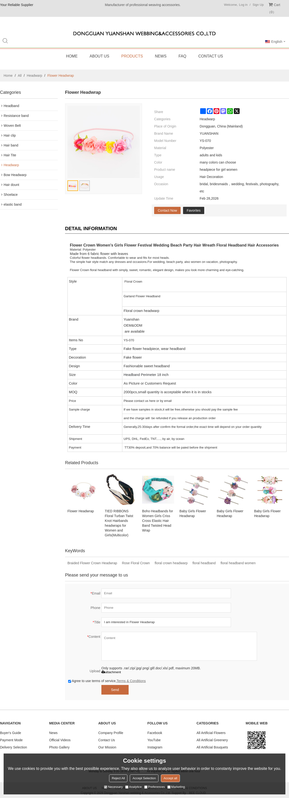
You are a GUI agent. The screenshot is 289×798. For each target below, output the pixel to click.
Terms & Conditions (131, 681)
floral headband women (238, 563)
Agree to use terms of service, (107, 681)
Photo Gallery (59, 747)
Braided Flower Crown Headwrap (92, 563)
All (20, 75)
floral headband (204, 563)
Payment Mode (11, 740)
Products (132, 56)
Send (115, 690)
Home (72, 56)
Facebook (154, 733)
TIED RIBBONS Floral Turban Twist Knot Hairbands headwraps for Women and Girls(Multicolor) (119, 523)
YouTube (154, 740)
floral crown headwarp (171, 563)
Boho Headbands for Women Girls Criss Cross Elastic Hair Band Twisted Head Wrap (157, 520)
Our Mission (107, 747)
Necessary (113, 787)
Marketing (176, 787)
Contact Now (167, 210)
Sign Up (258, 4)
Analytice (133, 787)
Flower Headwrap (80, 511)
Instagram (154, 747)
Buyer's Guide (10, 733)
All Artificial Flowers (211, 733)
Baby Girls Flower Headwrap (192, 513)
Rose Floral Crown (136, 563)
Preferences (154, 787)
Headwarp (34, 75)
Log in (243, 4)
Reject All (118, 778)
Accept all (170, 778)
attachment (111, 672)
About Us (99, 56)
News (160, 56)
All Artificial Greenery (212, 740)
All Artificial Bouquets (212, 747)
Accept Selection (144, 778)
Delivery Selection (13, 747)
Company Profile (110, 733)
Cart (273, 8)
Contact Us (210, 56)
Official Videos (60, 740)
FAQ (182, 56)
